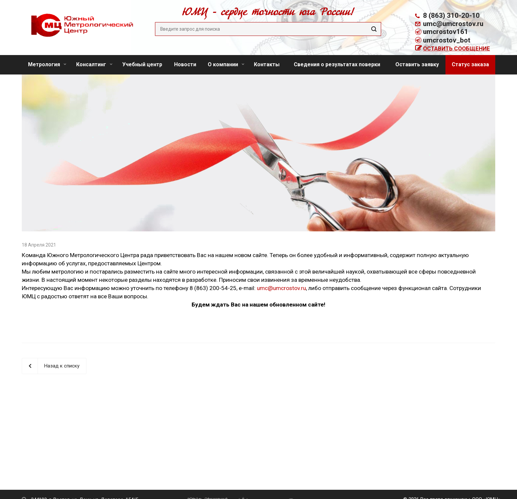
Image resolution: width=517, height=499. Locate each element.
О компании (226, 64)
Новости (185, 64)
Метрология (47, 64)
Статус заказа (470, 64)
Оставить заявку (417, 64)
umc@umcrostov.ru (453, 24)
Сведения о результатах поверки (337, 64)
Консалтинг (94, 64)
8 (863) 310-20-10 (451, 15)
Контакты (267, 64)
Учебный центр (142, 64)
